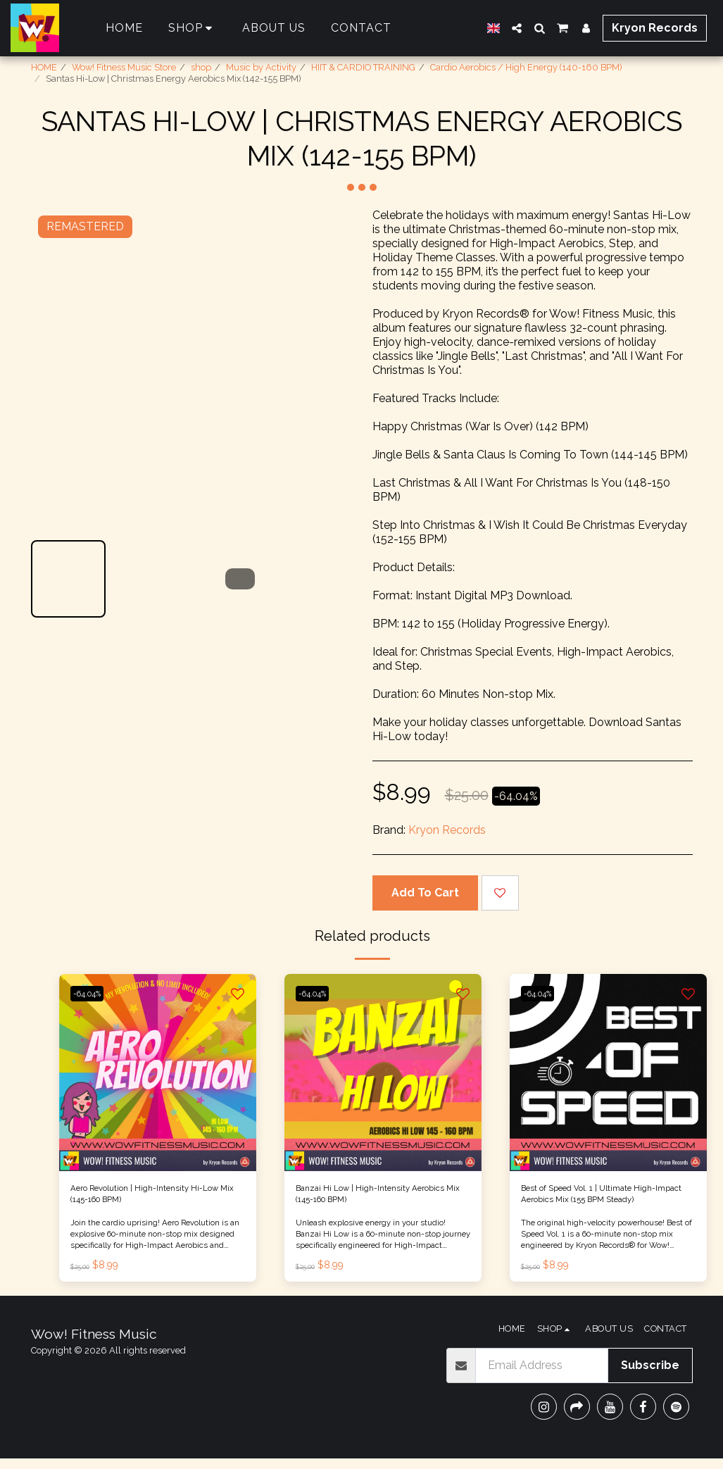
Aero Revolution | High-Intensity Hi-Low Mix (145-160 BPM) (153, 1199)
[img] (157, 1072)
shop (201, 67)
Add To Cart (425, 892)
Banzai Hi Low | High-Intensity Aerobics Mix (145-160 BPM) (374, 1199)
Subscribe (650, 1375)
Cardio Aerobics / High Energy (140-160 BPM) (526, 67)
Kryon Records (447, 830)
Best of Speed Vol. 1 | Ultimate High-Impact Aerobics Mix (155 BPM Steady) (600, 1200)
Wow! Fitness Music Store (124, 67)
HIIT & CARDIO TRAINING (363, 67)
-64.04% (93, 993)
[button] (516, 28)
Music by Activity (261, 67)
